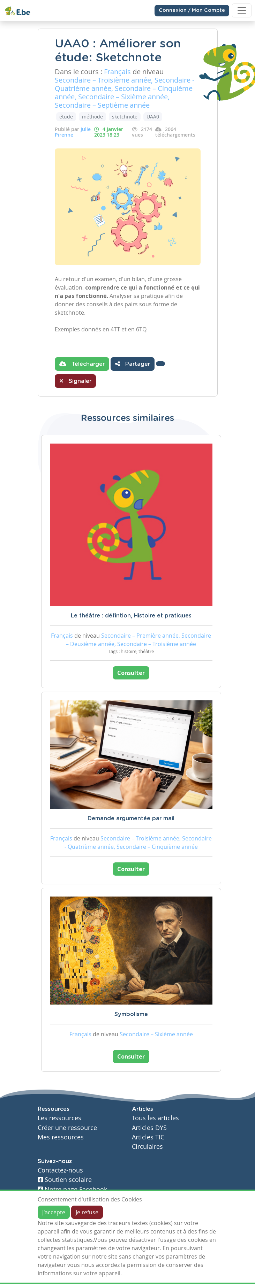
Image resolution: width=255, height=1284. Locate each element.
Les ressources (59, 1118)
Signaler (75, 381)
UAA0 (153, 116)
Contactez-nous (60, 1170)
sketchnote (124, 116)
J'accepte (53, 1212)
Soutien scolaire (65, 1180)
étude (66, 116)
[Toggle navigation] (242, 10)
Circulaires (147, 1147)
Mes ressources (61, 1137)
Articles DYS (149, 1128)
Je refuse (87, 1212)
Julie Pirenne (73, 132)
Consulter (131, 673)
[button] (160, 363)
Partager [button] (132, 364)
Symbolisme (131, 1014)
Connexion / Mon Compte (192, 10)
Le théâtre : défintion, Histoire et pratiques (131, 615)
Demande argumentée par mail (131, 818)
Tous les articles (155, 1118)
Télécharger (82, 364)
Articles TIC (148, 1137)
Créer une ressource (67, 1128)
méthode (92, 116)
